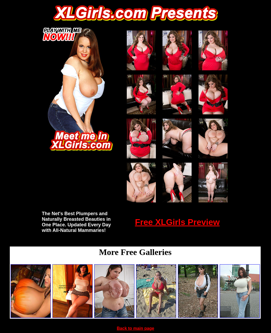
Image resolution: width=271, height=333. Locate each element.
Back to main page (135, 328)
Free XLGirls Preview (177, 222)
